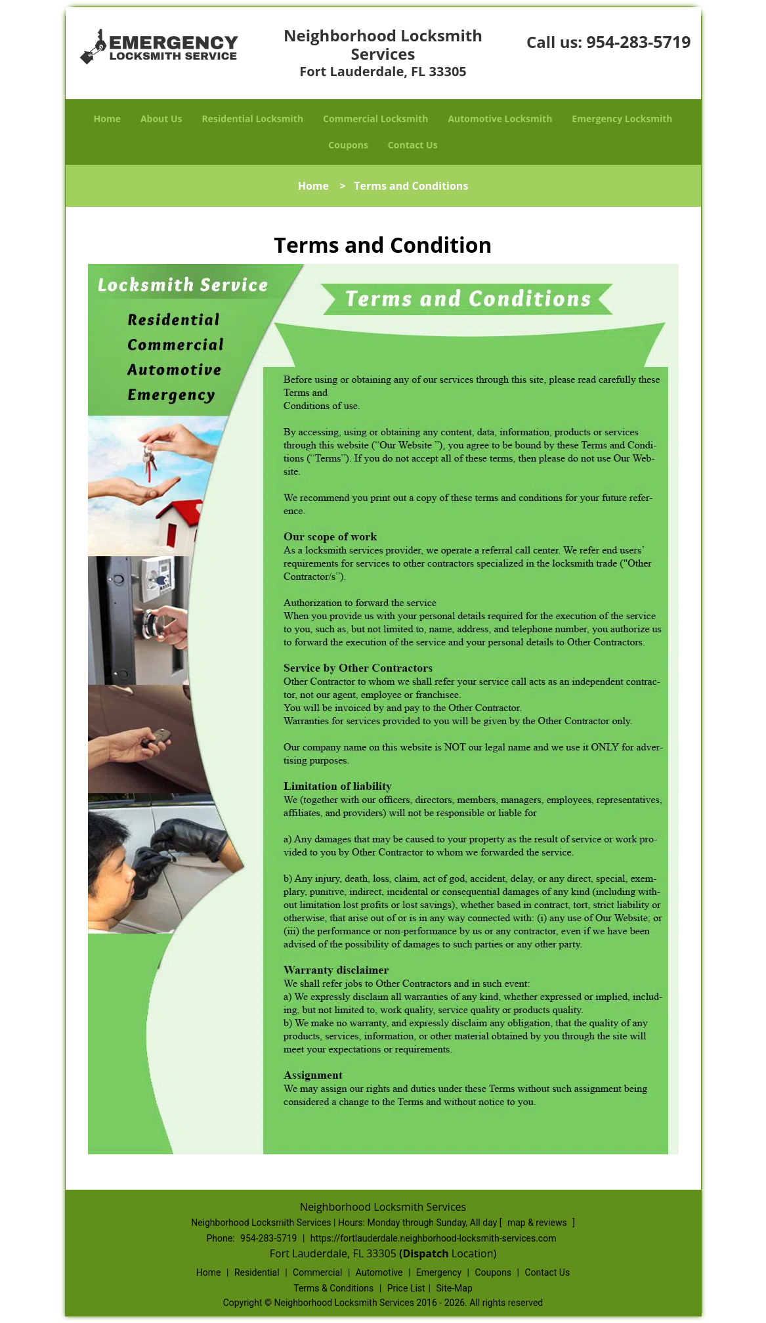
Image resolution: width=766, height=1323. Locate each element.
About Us (161, 118)
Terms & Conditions (333, 1288)
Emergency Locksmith (622, 118)
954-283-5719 (638, 41)
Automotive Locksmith (500, 118)
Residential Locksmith (253, 118)
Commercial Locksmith (375, 118)
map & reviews (538, 1222)
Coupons (348, 145)
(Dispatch (425, 1253)
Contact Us (413, 145)
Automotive (379, 1272)
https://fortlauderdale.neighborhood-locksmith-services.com (433, 1238)
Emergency (438, 1272)
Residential (257, 1272)
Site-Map (454, 1288)
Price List (406, 1288)
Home (107, 118)
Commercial (317, 1272)
